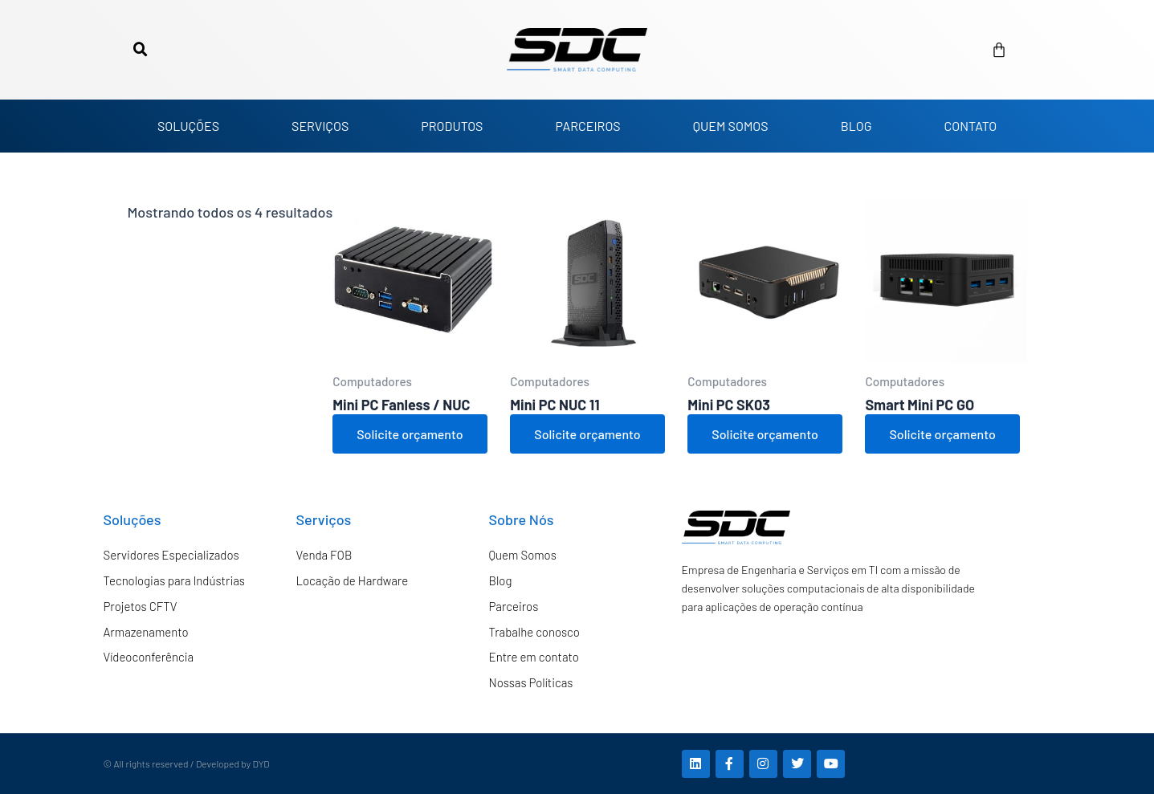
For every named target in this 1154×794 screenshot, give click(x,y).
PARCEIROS (587, 125)
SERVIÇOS (320, 125)
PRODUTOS (452, 125)
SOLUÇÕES (188, 125)
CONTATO (970, 125)
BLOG (856, 125)
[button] (140, 50)
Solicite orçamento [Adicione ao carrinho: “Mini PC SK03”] (765, 434)
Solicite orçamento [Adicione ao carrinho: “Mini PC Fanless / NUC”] (410, 434)
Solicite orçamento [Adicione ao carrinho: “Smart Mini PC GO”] (942, 434)
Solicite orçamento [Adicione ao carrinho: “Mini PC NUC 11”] (587, 434)
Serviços (324, 519)
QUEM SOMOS (731, 125)
